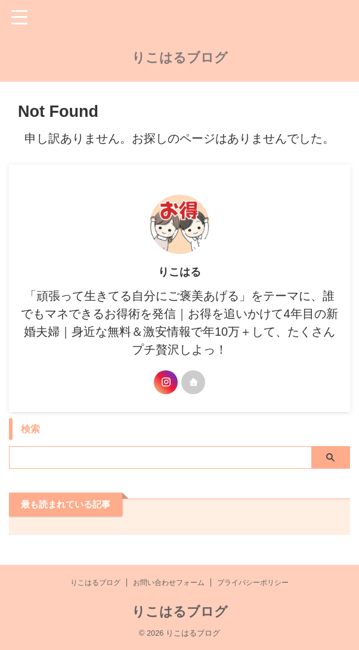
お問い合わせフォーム (169, 582)
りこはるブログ (180, 57)
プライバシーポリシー (253, 582)
